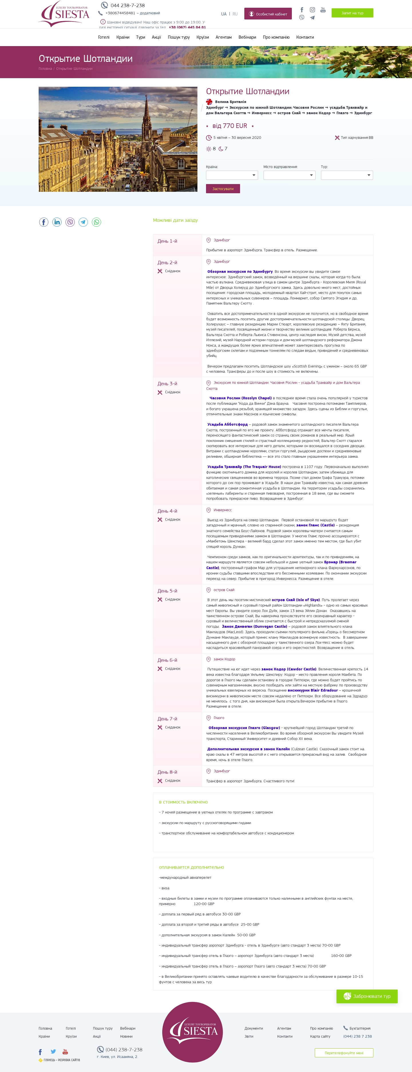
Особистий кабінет (268, 13)
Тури (140, 37)
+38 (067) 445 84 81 (187, 27)
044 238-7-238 (128, 5)
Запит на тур (352, 13)
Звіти (249, 1036)
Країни (122, 37)
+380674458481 (120, 13)
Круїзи (203, 37)
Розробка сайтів (69, 1060)
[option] (118, 139)
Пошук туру (179, 37)
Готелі (104, 37)
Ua (224, 14)
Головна (45, 1028)
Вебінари (247, 37)
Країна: (212, 166)
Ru (235, 14)
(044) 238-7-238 (124, 1050)
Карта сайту (320, 1036)
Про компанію (276, 37)
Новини (126, 1036)
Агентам (224, 37)
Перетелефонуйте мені (344, 1053)
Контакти (305, 37)
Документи (254, 1028)
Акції (156, 37)
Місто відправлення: (281, 166)
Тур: (324, 166)
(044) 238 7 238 (357, 1036)
